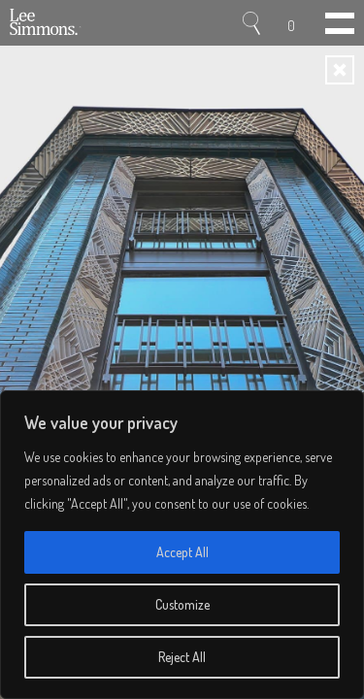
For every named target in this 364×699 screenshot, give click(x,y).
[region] (182, 544)
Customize (182, 604)
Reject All (182, 657)
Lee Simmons (46, 23)
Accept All (182, 552)
